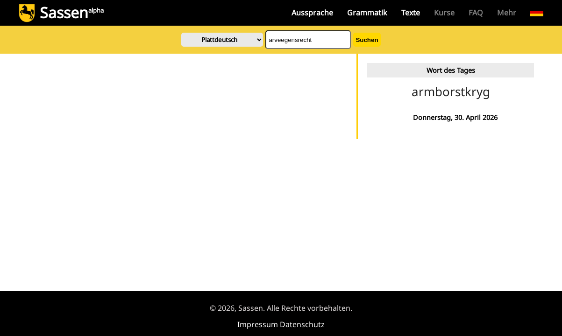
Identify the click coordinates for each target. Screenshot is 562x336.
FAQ (476, 12)
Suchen (367, 39)
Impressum (257, 324)
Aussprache (312, 12)
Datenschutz (302, 324)
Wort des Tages (451, 70)
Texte (410, 12)
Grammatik (367, 12)
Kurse (444, 12)
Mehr (506, 12)
